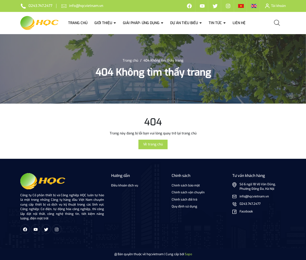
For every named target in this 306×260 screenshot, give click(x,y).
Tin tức (216, 23)
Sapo (188, 254)
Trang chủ (77, 23)
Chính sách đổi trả (184, 199)
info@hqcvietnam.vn (86, 5)
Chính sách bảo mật (186, 185)
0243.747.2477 (40, 5)
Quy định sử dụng (184, 206)
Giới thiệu (103, 23)
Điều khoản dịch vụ (124, 185)
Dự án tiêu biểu (184, 23)
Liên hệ (239, 23)
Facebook (246, 211)
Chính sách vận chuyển (188, 192)
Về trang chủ (153, 144)
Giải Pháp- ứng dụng (141, 23)
